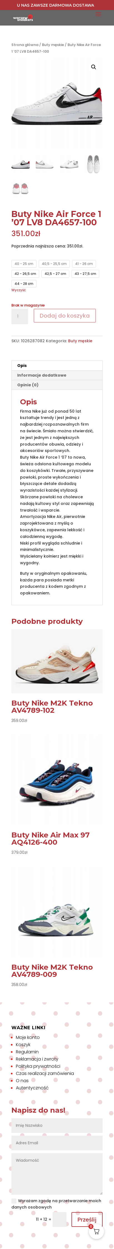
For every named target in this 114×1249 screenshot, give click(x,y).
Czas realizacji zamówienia (45, 1073)
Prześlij (87, 1220)
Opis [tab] (22, 365)
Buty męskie (53, 44)
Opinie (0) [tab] (28, 385)
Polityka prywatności (38, 1066)
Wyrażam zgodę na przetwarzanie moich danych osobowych (56, 1204)
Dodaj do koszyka (65, 316)
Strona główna (24, 44)
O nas (22, 1080)
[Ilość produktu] (19, 316)
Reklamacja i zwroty (37, 1059)
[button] (94, 67)
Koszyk (23, 1044)
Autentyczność (32, 1088)
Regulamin (27, 1052)
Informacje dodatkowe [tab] (41, 375)
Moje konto (28, 1037)
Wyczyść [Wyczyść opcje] (18, 290)
